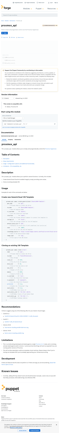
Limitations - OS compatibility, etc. (12, 166)
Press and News (42, 404)
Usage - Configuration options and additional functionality (18, 163)
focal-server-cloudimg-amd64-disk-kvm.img (16, 327)
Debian (8, 106)
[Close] (56, 424)
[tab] (4, 139)
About (40, 397)
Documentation (4, 409)
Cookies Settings (23, 430)
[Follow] (4, 33)
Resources (52, 8)
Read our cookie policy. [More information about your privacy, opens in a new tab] (16, 427)
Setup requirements (8, 161)
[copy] (55, 124)
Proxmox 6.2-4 (40, 344)
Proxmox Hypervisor (50, 149)
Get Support (4, 405)
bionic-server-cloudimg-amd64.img (14, 333)
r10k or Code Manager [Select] (13, 118)
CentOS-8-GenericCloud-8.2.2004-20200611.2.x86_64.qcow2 (21, 316)
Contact (40, 406)
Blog (40, 401)
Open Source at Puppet (6, 410)
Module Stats (6, 55)
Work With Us (42, 402)
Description (6, 158)
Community (41, 399)
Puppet (40, 8)
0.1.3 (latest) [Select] (8, 98)
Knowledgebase (4, 407)
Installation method (6, 115)
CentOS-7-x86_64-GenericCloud (13, 322)
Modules (27, 8)
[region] (29, 427)
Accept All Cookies (34, 430)
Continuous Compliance (6, 399)
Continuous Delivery (5, 397)
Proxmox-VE (14, 106)
